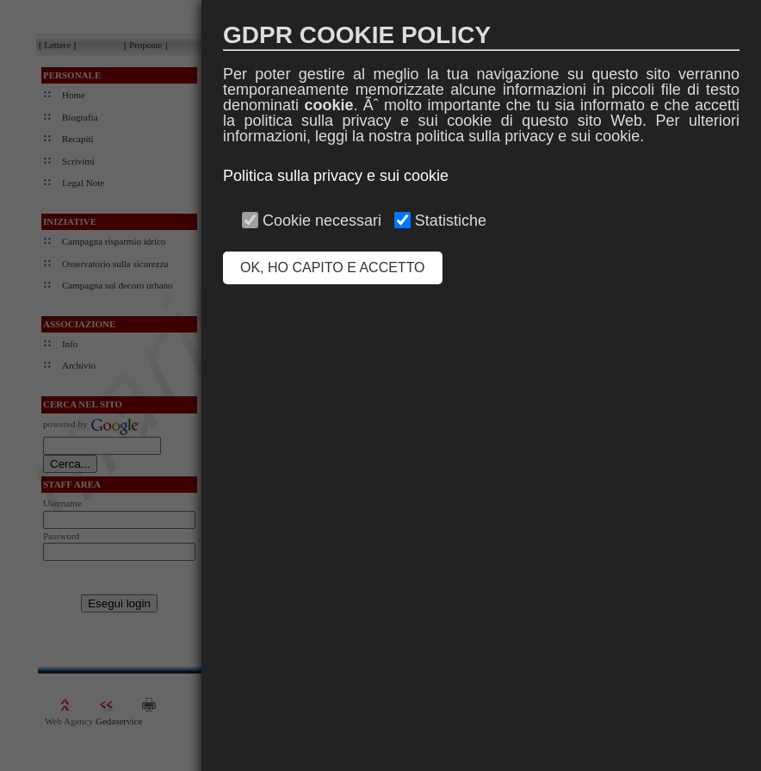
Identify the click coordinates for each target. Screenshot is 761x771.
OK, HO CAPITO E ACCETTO (332, 267)
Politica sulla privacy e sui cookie (336, 175)
